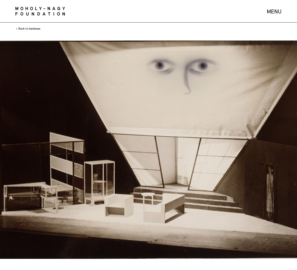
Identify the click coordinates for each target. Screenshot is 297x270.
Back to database (28, 28)
